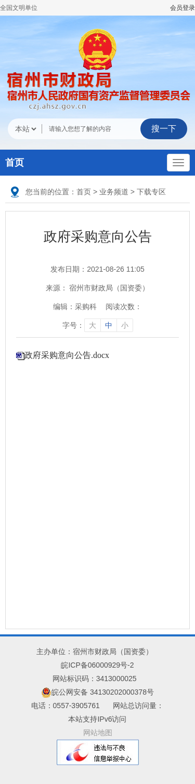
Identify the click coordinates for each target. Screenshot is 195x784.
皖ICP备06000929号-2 (97, 665)
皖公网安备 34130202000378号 (97, 692)
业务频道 (113, 192)
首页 (14, 162)
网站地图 (97, 732)
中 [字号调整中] (108, 325)
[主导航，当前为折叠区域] (178, 162)
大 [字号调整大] (92, 325)
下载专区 (151, 192)
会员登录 (182, 7)
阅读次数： (124, 306)
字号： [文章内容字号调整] (97, 325)
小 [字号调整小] (124, 325)
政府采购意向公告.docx (66, 355)
